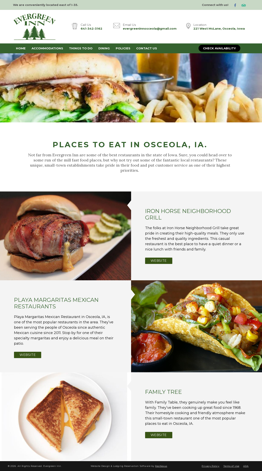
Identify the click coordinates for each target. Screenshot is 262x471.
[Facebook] (237, 5)
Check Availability (219, 48)
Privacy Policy (210, 466)
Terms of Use (231, 466)
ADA (246, 466)
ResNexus (161, 466)
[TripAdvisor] (245, 5)
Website (159, 261)
